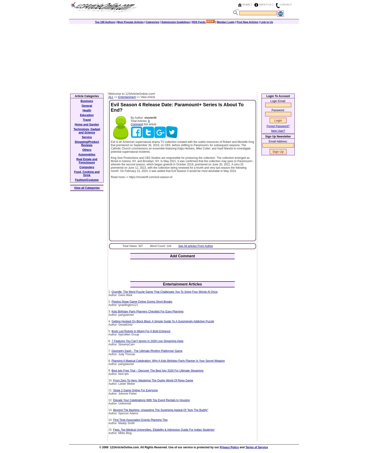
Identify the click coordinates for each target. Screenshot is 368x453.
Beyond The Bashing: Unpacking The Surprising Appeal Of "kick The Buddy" (160, 410)
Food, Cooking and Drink (87, 173)
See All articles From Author (195, 246)
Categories (152, 22)
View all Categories (87, 188)
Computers (86, 167)
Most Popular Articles (130, 22)
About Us (265, 4)
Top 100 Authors (105, 22)
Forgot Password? (278, 126)
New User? (278, 131)
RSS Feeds (203, 22)
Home (246, 4)
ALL (110, 97)
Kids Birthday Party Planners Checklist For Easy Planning (147, 311)
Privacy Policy (229, 447)
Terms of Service (256, 447)
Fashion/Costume (87, 180)
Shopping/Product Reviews (87, 143)
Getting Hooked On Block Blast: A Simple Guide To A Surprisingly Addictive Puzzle (162, 321)
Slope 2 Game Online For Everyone (135, 390)
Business (86, 101)
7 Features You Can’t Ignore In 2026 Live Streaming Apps (147, 341)
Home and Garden (87, 124)
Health (87, 110)
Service (87, 137)
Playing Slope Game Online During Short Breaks (141, 301)
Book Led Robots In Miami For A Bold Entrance (140, 331)
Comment (137, 124)
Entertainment (127, 97)
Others (87, 150)
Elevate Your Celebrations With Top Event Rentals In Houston (151, 400)
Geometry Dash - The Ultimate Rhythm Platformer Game (146, 351)
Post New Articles (247, 22)
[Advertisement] (184, 57)
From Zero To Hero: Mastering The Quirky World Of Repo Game (153, 380)
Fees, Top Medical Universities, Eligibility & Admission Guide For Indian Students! (164, 429)
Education (87, 115)
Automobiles (87, 154)
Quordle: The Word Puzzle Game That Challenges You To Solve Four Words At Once (164, 291)
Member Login (225, 22)
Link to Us (267, 22)
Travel (87, 120)
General (87, 105)
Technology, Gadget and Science (86, 131)
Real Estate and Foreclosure (86, 161)
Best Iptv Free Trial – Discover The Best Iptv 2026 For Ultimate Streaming (157, 370)
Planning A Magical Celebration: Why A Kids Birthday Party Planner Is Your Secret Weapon (168, 360)
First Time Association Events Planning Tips (140, 420)
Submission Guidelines (175, 22)
